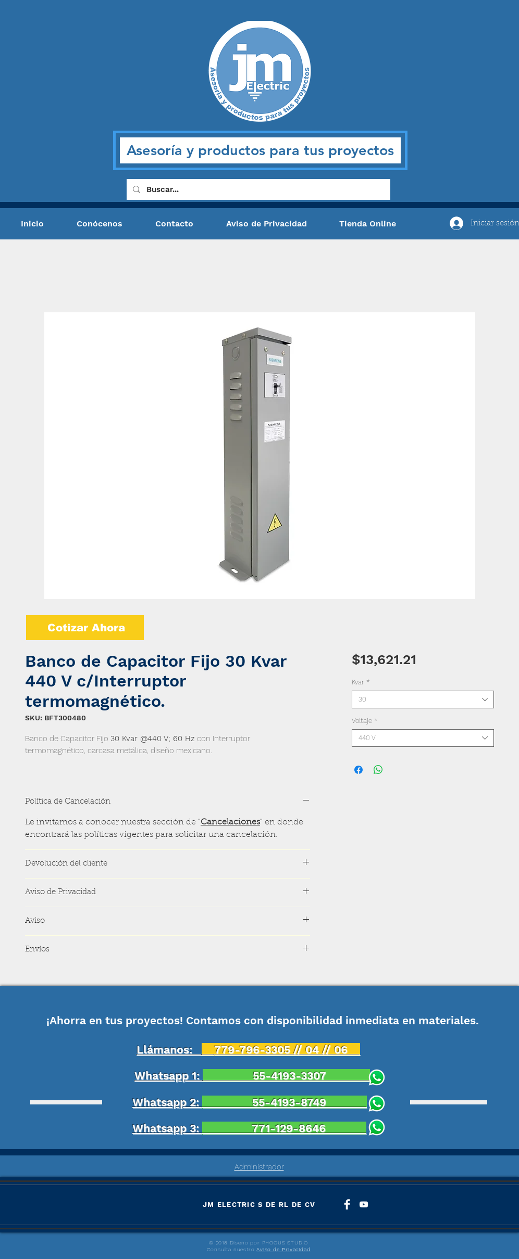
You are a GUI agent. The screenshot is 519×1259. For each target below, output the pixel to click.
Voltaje (365, 720)
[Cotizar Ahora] (85, 627)
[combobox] (423, 699)
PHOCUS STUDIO (285, 1242)
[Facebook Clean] (347, 1204)
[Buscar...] (257, 189)
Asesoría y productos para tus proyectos (260, 150)
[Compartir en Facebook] (358, 770)
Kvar (361, 682)
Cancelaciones (230, 822)
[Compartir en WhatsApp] (378, 770)
